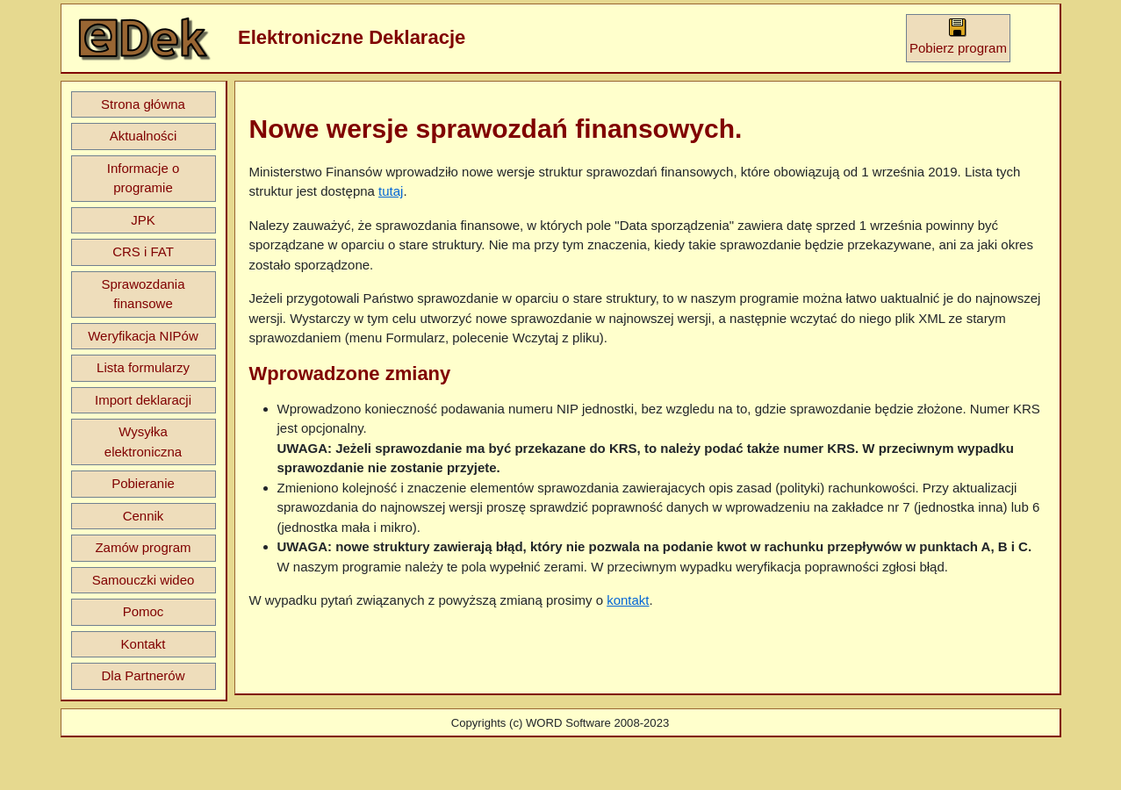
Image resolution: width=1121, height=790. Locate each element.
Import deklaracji (143, 399)
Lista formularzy (143, 367)
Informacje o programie (143, 178)
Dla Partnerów (142, 675)
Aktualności (143, 135)
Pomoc (143, 611)
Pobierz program (958, 36)
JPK (143, 219)
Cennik (143, 515)
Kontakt (143, 643)
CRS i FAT (143, 251)
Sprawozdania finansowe (142, 294)
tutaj (390, 190)
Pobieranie (143, 483)
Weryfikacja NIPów (143, 335)
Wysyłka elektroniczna (143, 441)
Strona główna (143, 104)
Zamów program (142, 547)
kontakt (628, 599)
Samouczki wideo (143, 579)
